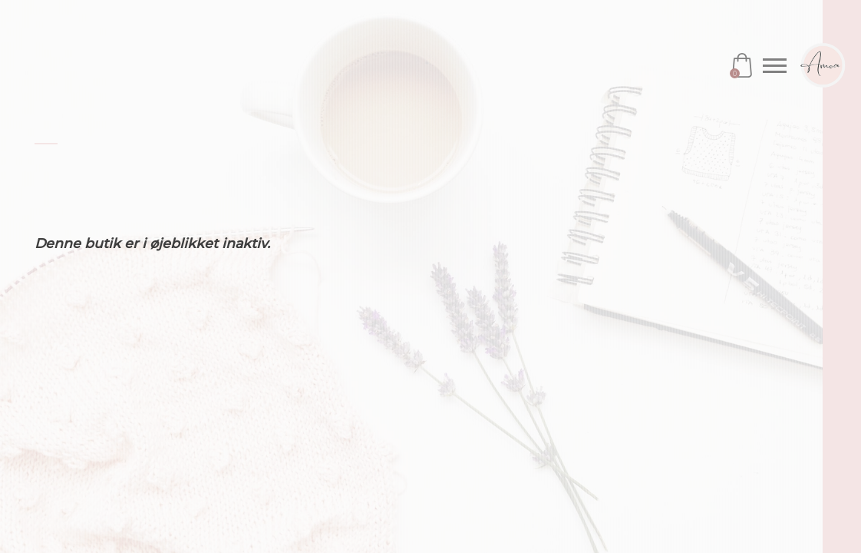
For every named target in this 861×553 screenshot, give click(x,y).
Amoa (823, 65)
